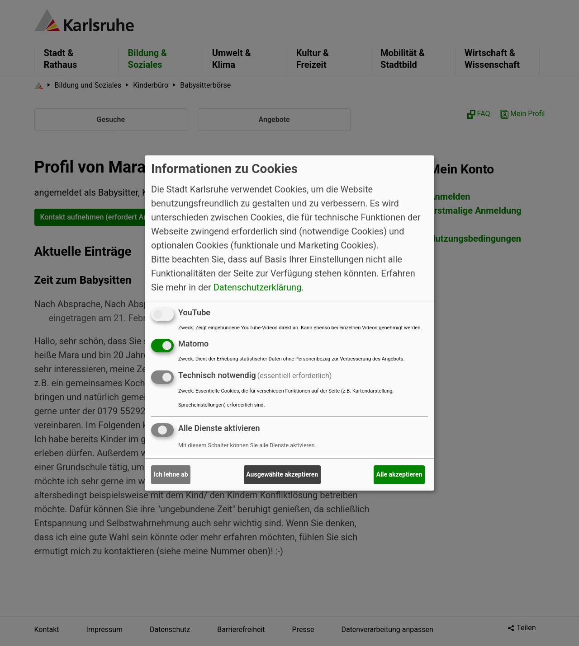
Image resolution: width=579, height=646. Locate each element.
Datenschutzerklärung (258, 286)
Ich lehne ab (171, 474)
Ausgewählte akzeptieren (282, 474)
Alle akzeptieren (399, 474)
